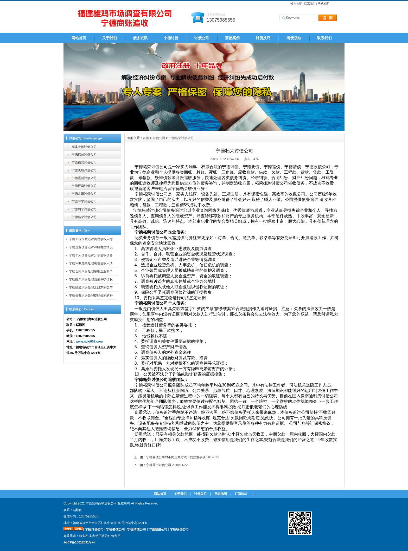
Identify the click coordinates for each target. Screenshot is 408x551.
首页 (146, 138)
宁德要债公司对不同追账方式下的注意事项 (176, 457)
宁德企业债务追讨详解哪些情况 (91, 247)
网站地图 (323, 3)
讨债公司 (201, 38)
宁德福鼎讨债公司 (84, 154)
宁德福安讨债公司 (84, 162)
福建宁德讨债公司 (84, 147)
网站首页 (79, 38)
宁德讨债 (171, 38)
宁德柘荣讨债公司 (84, 217)
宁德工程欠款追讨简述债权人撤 (91, 239)
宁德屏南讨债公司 (84, 186)
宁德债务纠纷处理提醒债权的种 (91, 295)
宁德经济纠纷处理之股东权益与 (91, 287)
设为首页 (296, 3)
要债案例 (232, 38)
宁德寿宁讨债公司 (84, 201)
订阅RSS (241, 494)
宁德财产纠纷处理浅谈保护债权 (91, 279)
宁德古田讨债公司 (84, 193)
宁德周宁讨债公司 (84, 209)
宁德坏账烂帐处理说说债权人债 (91, 263)
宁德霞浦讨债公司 (84, 178)
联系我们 (310, 3)
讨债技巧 (263, 38)
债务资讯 (140, 38)
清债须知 (293, 38)
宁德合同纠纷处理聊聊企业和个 (91, 271)
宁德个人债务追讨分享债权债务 (91, 255)
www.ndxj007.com (89, 341)
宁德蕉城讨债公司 (84, 170)
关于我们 (109, 38)
